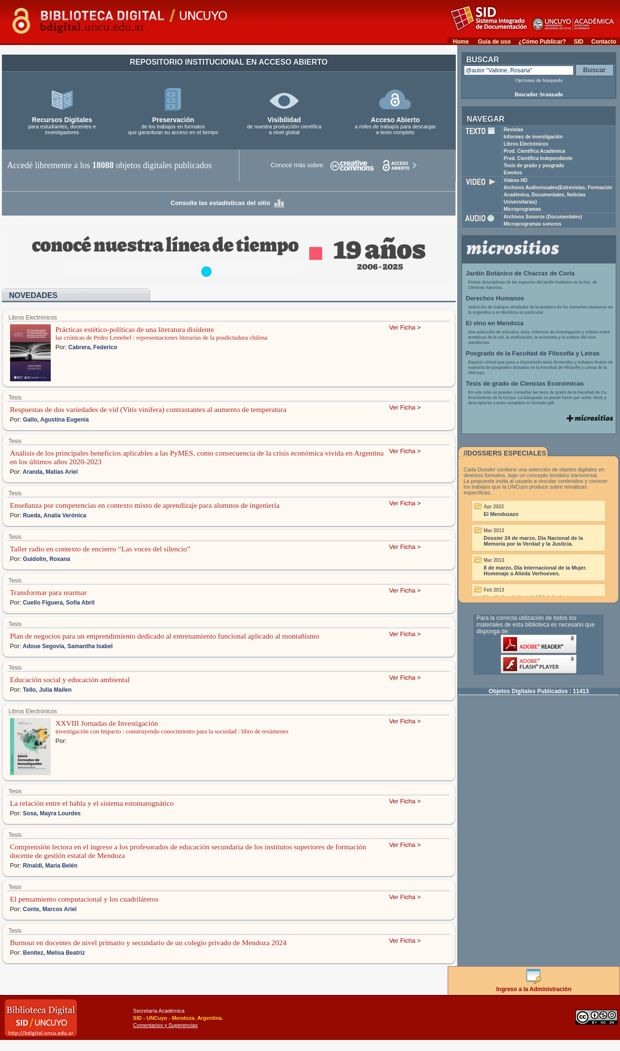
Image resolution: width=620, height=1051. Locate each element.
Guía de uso (494, 41)
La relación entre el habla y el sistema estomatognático (92, 803)
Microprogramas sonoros (533, 224)
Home (461, 41)
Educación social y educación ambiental (70, 679)
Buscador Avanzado (539, 94)
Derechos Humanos (495, 298)
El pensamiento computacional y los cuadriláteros (84, 899)
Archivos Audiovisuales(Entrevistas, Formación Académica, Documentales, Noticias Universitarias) (558, 195)
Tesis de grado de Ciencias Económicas (525, 383)
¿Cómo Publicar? (542, 41)
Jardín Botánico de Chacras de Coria (520, 273)
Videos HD (516, 180)
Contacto (603, 41)
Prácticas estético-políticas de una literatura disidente (135, 329)
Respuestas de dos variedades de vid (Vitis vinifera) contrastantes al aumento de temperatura (148, 409)
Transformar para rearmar (48, 592)
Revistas (513, 129)
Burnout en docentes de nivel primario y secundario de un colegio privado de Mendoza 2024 (148, 942)
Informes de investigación (533, 136)
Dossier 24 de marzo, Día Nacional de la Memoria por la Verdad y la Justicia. (533, 541)
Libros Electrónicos (526, 144)
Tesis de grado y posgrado (534, 165)
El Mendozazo (501, 514)
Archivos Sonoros (543, 216)
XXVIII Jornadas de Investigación (107, 723)
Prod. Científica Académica (534, 151)
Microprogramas (522, 209)
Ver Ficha (402, 327)
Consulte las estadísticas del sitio (228, 202)
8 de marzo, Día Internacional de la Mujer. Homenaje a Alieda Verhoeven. (535, 570)
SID (578, 41)
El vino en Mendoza (495, 323)
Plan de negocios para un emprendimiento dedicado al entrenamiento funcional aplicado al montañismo (164, 636)
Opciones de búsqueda (539, 80)
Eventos (513, 172)
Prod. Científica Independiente (538, 158)
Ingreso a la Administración (534, 986)
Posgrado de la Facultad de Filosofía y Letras (533, 353)
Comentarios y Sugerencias (165, 1025)
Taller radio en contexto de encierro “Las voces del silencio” (100, 549)
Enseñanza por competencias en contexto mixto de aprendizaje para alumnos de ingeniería (145, 505)
